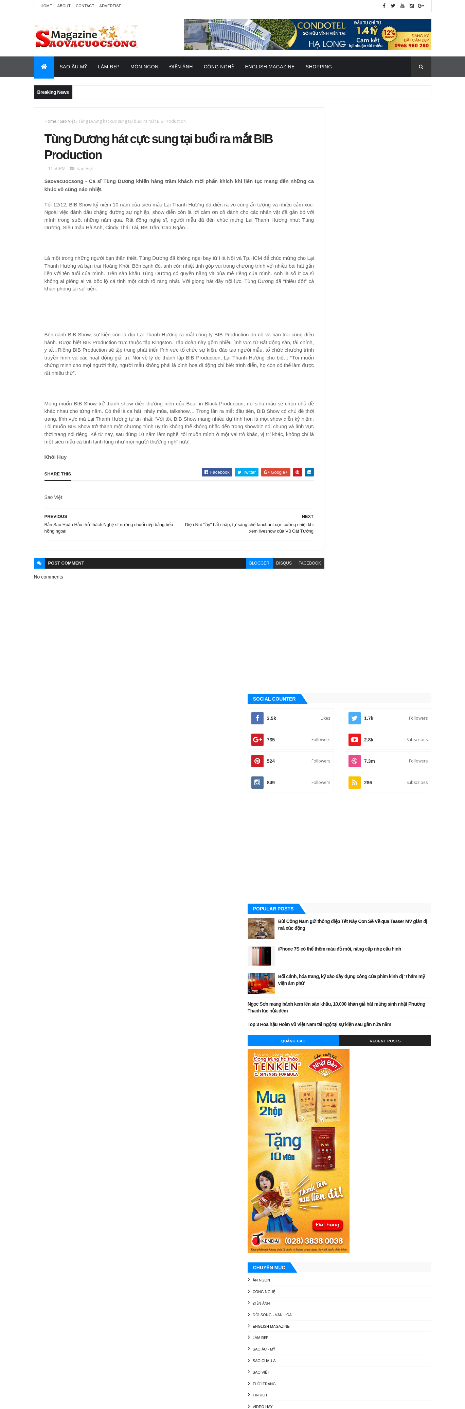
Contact (85, 6)
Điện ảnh (321, 724)
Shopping (319, 66)
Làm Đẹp (109, 66)
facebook (280, 575)
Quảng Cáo (338, 462)
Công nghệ (324, 713)
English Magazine (269, 66)
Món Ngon (144, 66)
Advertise (111, 6)
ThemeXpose (68, 1399)
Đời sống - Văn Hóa (332, 736)
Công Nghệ (219, 66)
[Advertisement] (369, 263)
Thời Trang (324, 805)
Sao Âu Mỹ (73, 66)
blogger (229, 575)
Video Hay (323, 828)
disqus (254, 575)
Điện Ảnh (181, 66)
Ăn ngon (321, 701)
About (64, 6)
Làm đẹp (321, 759)
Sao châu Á (324, 782)
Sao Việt (67, 121)
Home (46, 6)
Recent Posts (400, 462)
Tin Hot (320, 816)
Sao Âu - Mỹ (324, 770)
